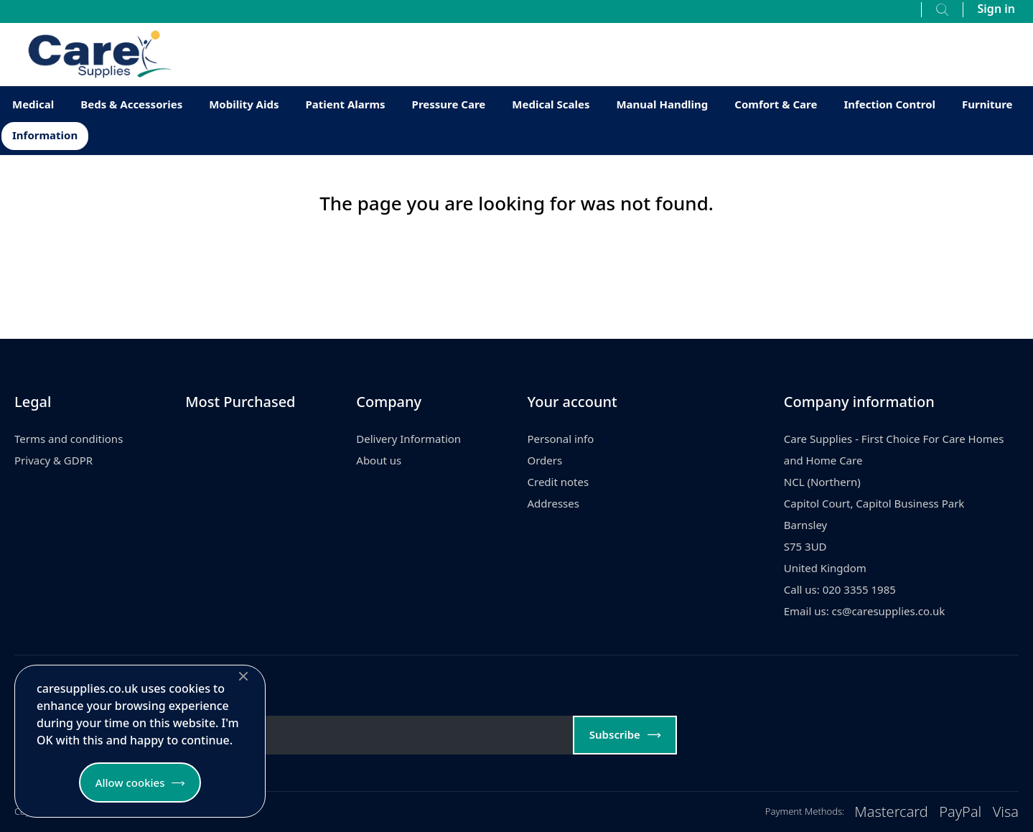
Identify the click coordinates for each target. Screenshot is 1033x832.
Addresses (553, 503)
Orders (545, 460)
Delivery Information (408, 438)
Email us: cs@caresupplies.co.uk (864, 611)
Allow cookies (130, 782)
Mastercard (891, 811)
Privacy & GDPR (53, 460)
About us (378, 460)
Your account (572, 401)
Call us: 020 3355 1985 (840, 589)
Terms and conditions (68, 438)
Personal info (561, 438)
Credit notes (558, 482)
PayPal (960, 811)
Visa (1006, 811)
